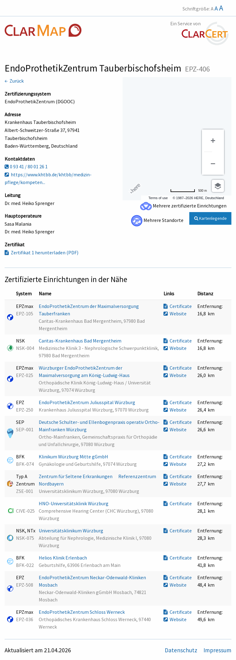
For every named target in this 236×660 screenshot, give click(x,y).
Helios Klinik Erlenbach (63, 558)
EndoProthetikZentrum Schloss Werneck (82, 612)
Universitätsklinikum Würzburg (71, 530)
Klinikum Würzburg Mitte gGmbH (74, 456)
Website (175, 313)
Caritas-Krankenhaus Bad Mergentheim (80, 341)
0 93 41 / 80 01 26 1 (26, 166)
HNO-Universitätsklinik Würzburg (74, 503)
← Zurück (14, 81)
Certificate (177, 306)
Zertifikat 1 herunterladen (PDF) (41, 252)
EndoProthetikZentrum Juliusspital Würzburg (87, 402)
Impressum (217, 650)
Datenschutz (182, 650)
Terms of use (158, 198)
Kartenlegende (210, 218)
